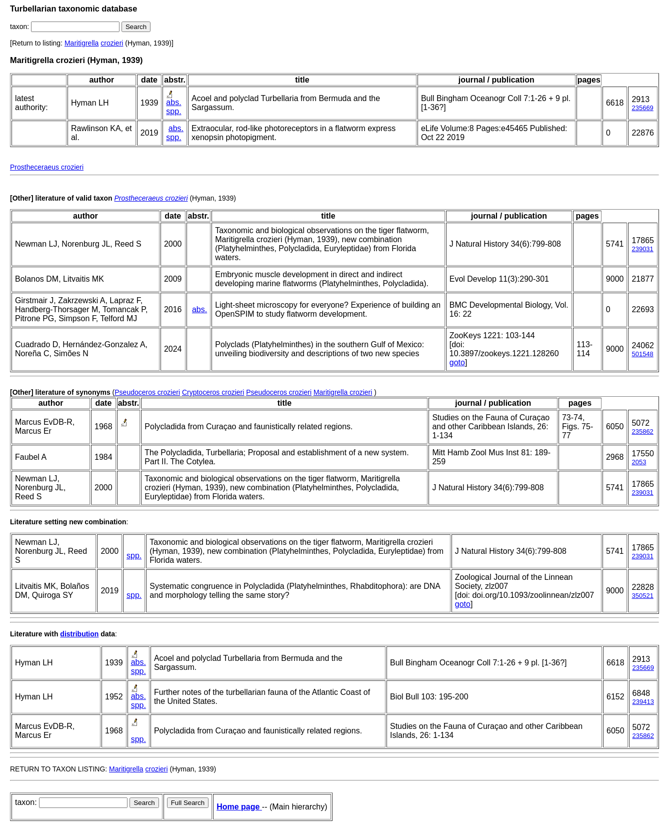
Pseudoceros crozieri (147, 392)
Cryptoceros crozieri (213, 392)
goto (457, 362)
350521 (642, 595)
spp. (173, 111)
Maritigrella (81, 43)
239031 (642, 249)
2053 (639, 462)
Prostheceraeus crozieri (47, 167)
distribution (79, 634)
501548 (642, 354)
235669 (642, 108)
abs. (173, 102)
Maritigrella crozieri (343, 392)
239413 (643, 701)
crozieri (111, 43)
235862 (642, 431)
